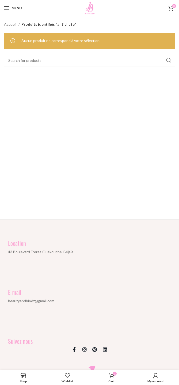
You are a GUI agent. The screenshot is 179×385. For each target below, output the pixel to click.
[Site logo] (89, 7)
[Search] (89, 60)
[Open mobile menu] (13, 8)
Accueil (10, 24)
